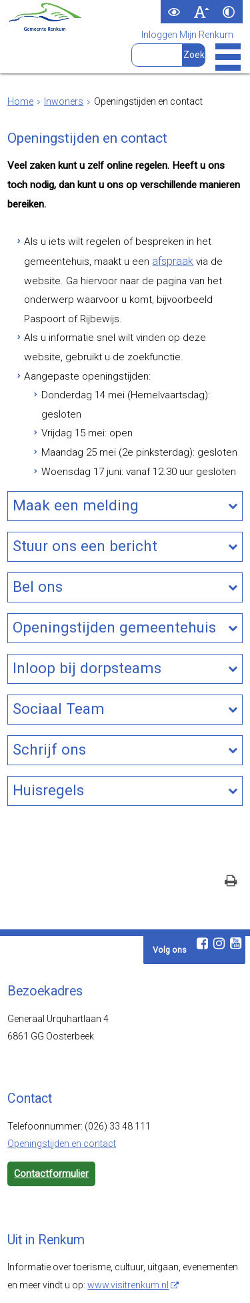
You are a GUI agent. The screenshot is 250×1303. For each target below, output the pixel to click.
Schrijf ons (49, 697)
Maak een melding (76, 461)
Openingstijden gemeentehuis (114, 579)
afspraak (158, 253)
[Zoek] (194, 55)
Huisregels (48, 736)
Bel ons (38, 539)
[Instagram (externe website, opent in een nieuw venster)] (219, 887)
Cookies (210, 1279)
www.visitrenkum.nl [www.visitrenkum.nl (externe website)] (128, 1228)
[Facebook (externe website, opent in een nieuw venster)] (202, 887)
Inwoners (63, 101)
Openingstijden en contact (61, 1087)
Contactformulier (50, 1117)
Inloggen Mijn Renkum (187, 35)
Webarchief (41, 1279)
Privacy (167, 1279)
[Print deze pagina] (231, 826)
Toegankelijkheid (108, 1279)
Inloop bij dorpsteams (87, 618)
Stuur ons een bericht (85, 500)
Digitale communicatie (122, 1289)
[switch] (174, 11)
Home (20, 101)
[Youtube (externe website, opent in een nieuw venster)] (236, 887)
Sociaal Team (59, 658)
